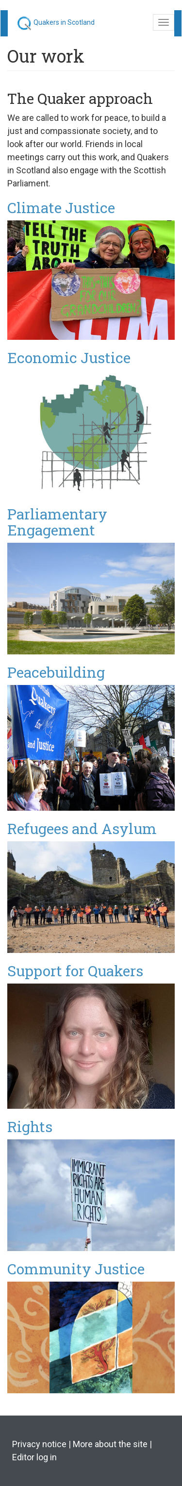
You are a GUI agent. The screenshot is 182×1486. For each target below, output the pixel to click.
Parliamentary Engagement (57, 521)
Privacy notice (39, 1444)
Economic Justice (69, 357)
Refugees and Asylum (82, 828)
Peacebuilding (56, 672)
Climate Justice (61, 207)
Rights (29, 1126)
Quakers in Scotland (64, 22)
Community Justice (76, 1268)
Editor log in (34, 1457)
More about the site (110, 1444)
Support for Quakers (75, 970)
